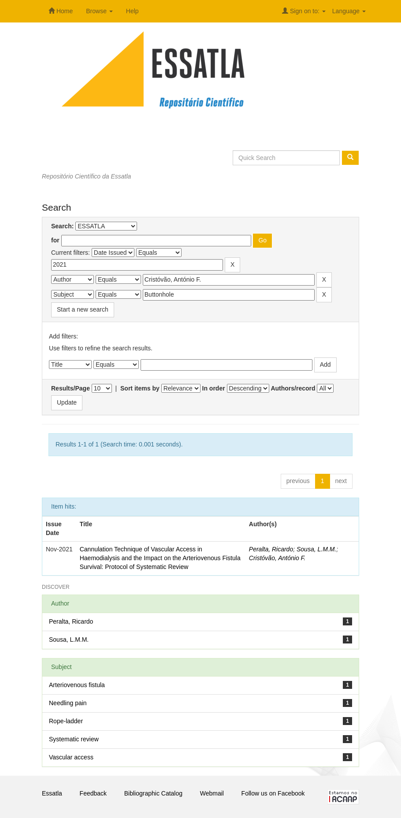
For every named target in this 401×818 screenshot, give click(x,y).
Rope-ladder (66, 721)
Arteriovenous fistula (77, 684)
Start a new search (82, 309)
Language (349, 11)
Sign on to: (304, 11)
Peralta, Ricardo (271, 549)
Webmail (212, 793)
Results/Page (70, 388)
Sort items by (140, 388)
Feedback (93, 793)
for (55, 240)
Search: (62, 226)
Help (132, 11)
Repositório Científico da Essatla (86, 176)
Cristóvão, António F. (277, 557)
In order (213, 388)
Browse (99, 11)
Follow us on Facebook (273, 793)
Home (60, 11)
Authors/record (293, 388)
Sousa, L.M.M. (316, 549)
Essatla (52, 793)
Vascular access (71, 757)
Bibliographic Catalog (153, 793)
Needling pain (68, 702)
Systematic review (74, 739)
